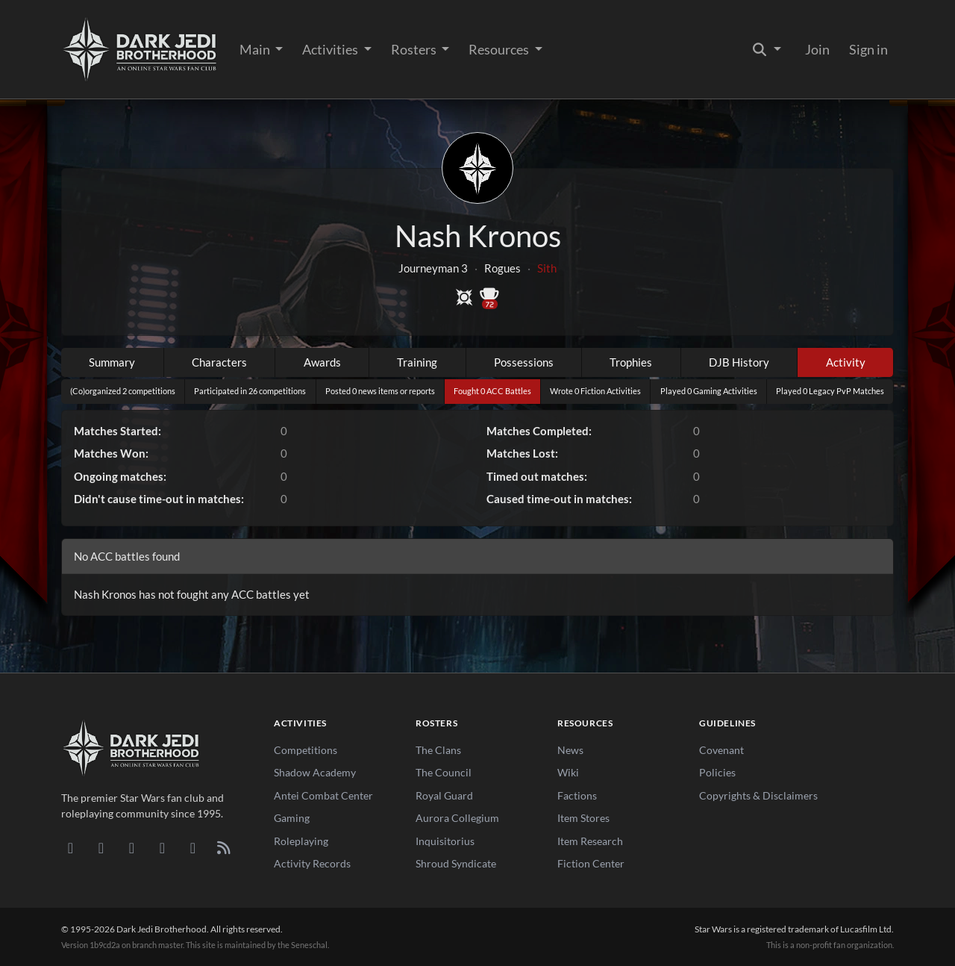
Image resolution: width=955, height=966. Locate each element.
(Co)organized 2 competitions (122, 391)
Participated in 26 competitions (250, 391)
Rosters (415, 49)
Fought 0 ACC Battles (492, 391)
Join (817, 49)
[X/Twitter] (193, 847)
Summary (112, 362)
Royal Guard (444, 795)
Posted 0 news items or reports (380, 391)
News (570, 750)
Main (255, 49)
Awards (322, 362)
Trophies (631, 362)
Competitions (305, 750)
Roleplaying (301, 841)
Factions (577, 795)
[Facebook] (131, 847)
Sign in (868, 49)
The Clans (438, 750)
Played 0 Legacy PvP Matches (830, 391)
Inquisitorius (445, 841)
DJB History (739, 362)
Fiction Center (590, 863)
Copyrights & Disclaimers (758, 795)
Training (417, 362)
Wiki (568, 772)
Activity (845, 362)
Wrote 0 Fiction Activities (595, 391)
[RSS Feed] (223, 847)
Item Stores (583, 817)
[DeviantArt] (101, 847)
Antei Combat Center (323, 795)
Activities (331, 49)
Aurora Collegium (457, 817)
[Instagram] (162, 847)
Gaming (292, 817)
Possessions (524, 362)
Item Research (590, 841)
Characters (219, 362)
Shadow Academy (315, 772)
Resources (500, 49)
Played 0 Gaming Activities (708, 391)
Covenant (721, 750)
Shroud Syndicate (456, 863)
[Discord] (70, 847)
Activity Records (312, 863)
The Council (444, 772)
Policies (717, 772)
